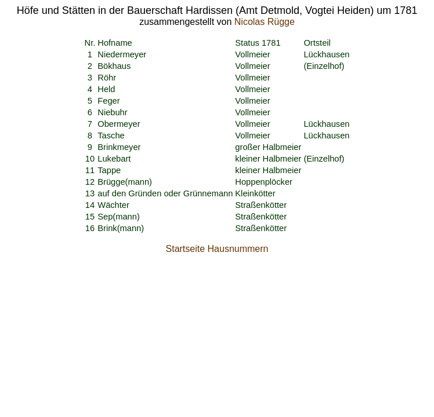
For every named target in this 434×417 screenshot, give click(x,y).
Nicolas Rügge (264, 22)
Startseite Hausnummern (217, 249)
